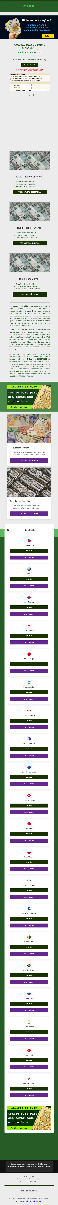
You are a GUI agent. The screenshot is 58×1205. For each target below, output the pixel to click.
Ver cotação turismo (30, 243)
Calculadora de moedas (21, 448)
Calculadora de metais (20, 501)
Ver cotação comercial (29, 192)
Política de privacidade (29, 1191)
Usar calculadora (29, 460)
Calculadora (29, 557)
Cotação (29, 551)
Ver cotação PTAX (29, 294)
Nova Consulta (29, 64)
